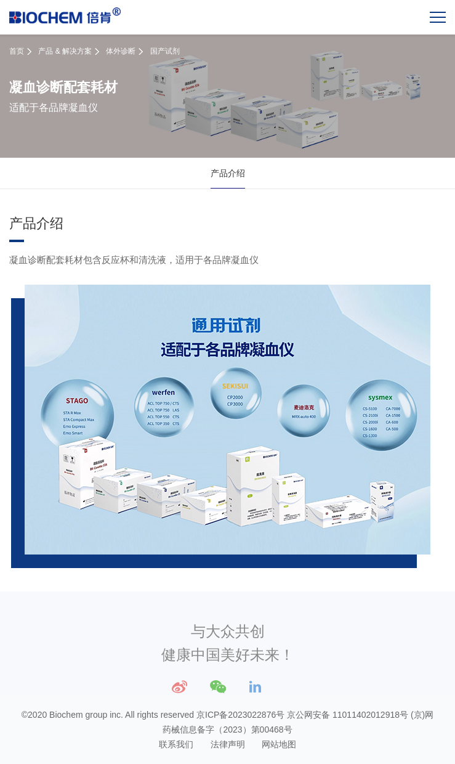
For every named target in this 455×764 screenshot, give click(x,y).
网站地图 (279, 744)
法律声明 (228, 744)
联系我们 (176, 744)
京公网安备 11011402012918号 (347, 715)
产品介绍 (228, 173)
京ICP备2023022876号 (240, 715)
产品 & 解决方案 (65, 51)
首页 (16, 51)
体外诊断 (120, 51)
